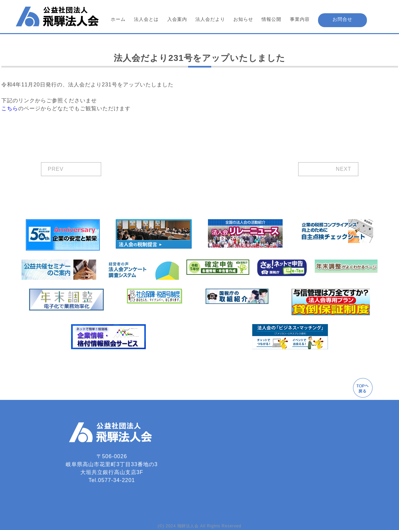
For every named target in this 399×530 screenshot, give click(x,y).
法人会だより (210, 19)
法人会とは (146, 19)
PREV (56, 169)
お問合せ (342, 19)
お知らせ (243, 19)
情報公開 (271, 19)
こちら (9, 108)
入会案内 (177, 19)
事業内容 (300, 19)
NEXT (343, 169)
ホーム (118, 19)
